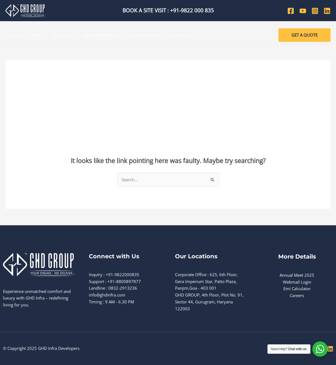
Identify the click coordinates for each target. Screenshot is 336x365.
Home (15, 35)
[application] (66, 35)
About (35, 35)
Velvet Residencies (95, 35)
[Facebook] (290, 10)
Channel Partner (136, 35)
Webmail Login (297, 282)
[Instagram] (315, 10)
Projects (59, 35)
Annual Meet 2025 (297, 275)
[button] (304, 35)
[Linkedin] (327, 10)
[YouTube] (302, 10)
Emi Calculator (297, 288)
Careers (297, 295)
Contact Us (169, 35)
